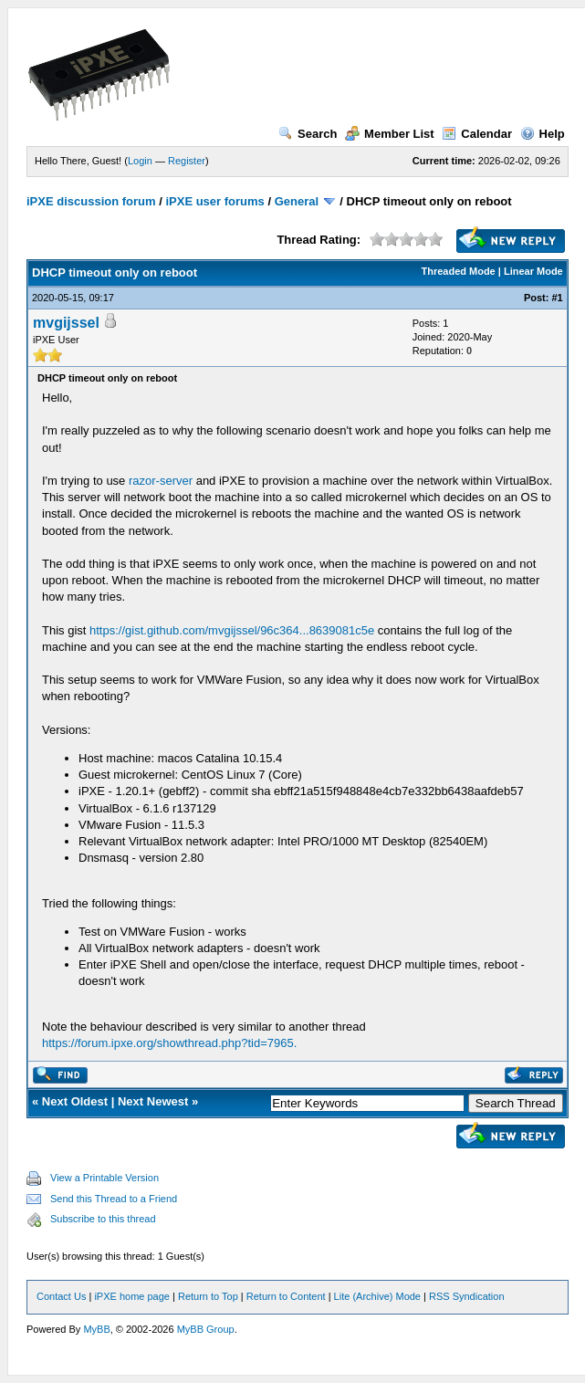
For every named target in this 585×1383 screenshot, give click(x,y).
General (297, 201)
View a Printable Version (104, 1177)
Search (307, 134)
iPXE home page (132, 1296)
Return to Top (208, 1296)
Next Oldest (75, 1101)
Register (186, 160)
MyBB (96, 1329)
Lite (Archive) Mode (377, 1296)
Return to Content (286, 1296)
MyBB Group (206, 1329)
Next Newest (153, 1101)
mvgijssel (66, 322)
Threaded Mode (458, 271)
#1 (557, 297)
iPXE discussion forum (91, 201)
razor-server (161, 480)
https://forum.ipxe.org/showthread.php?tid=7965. (169, 1043)
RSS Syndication (467, 1296)
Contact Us (61, 1296)
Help (542, 134)
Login (140, 160)
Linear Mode (533, 271)
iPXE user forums (214, 201)
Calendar (477, 134)
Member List (389, 134)
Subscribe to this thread (103, 1218)
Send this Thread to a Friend (113, 1198)
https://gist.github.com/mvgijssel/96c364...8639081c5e (231, 630)
